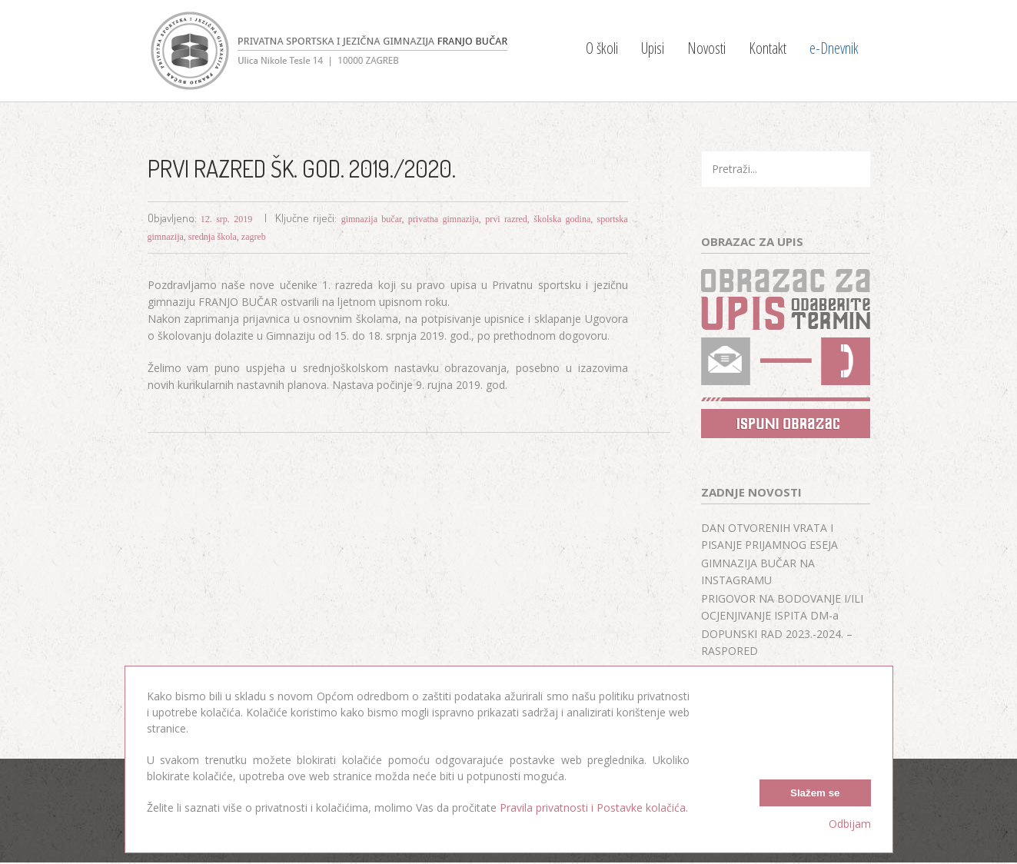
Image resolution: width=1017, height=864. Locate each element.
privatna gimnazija (443, 219)
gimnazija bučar (371, 219)
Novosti (706, 48)
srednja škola (212, 236)
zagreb (253, 236)
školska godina (561, 219)
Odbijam (850, 823)
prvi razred (506, 219)
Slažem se (814, 793)
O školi (602, 48)
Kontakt (767, 48)
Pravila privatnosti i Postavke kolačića (593, 807)
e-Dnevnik (834, 48)
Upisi (652, 48)
